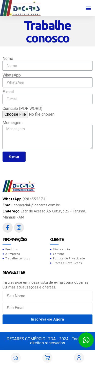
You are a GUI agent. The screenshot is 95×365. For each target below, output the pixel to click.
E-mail (8, 92)
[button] (88, 8)
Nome (8, 59)
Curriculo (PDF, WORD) (22, 109)
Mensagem (13, 123)
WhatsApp (12, 75)
